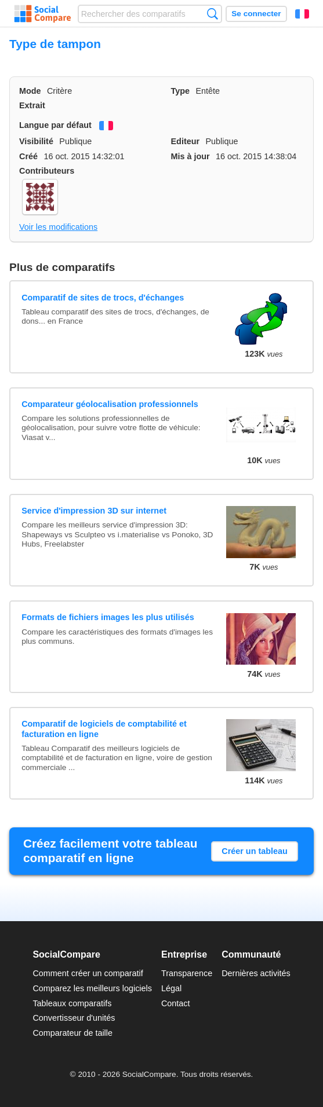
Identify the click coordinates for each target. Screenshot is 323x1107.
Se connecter (256, 13)
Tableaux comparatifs (71, 1003)
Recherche (212, 13)
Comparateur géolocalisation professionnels (109, 404)
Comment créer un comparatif (87, 973)
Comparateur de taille (72, 1033)
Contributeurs (46, 170)
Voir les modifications (58, 227)
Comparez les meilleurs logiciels (92, 988)
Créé (28, 156)
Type (180, 91)
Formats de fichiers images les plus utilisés (107, 617)
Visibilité (36, 141)
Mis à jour (190, 156)
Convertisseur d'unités (73, 1017)
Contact (175, 1003)
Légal (171, 988)
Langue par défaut (55, 125)
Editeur (185, 141)
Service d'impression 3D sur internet (93, 510)
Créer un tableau (255, 851)
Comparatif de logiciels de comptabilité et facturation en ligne (104, 728)
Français (302, 14)
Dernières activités (256, 973)
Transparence (186, 973)
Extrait (32, 105)
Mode (30, 91)
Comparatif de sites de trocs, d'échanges (102, 297)
